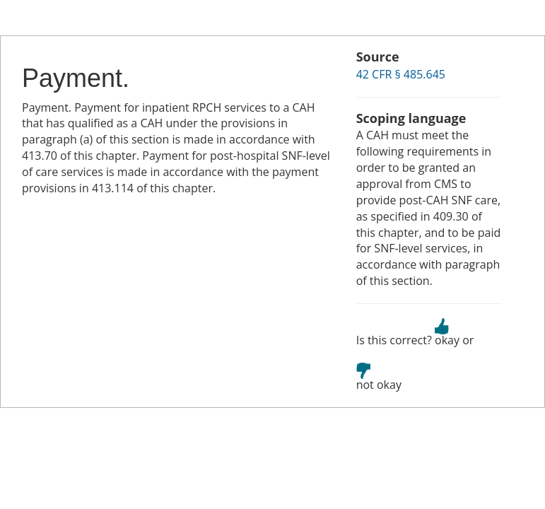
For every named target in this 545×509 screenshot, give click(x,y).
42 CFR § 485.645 (400, 74)
